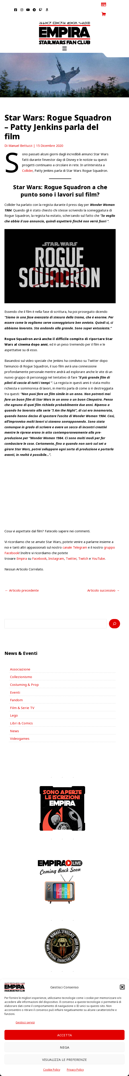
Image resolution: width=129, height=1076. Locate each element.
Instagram (56, 548)
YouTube (98, 548)
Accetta (64, 1035)
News (14, 719)
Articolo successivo (103, 580)
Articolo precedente (22, 580)
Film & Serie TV (21, 697)
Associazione (19, 659)
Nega (64, 1047)
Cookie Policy (51, 1070)
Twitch (83, 548)
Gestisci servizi (25, 1022)
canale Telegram (75, 537)
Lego (14, 704)
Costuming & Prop (24, 674)
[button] (122, 987)
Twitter (71, 548)
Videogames (19, 727)
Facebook (39, 548)
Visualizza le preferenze (64, 1059)
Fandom (16, 689)
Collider (27, 161)
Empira (21, 548)
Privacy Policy (75, 1070)
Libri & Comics (20, 712)
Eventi (14, 682)
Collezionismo (20, 666)
